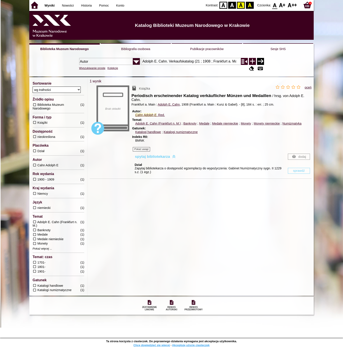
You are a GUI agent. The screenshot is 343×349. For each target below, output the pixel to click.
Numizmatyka (291, 123)
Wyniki (50, 5)
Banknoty (189, 123)
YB (241, 5)
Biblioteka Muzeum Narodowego (64, 49)
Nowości (68, 5)
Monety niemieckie (267, 123)
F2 (292, 5)
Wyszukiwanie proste (92, 68)
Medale (204, 123)
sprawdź (299, 170)
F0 (275, 5)
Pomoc (104, 5)
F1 (282, 5)
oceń (308, 87)
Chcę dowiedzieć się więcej (151, 345)
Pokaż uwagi (141, 149)
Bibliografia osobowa (135, 49)
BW (232, 5)
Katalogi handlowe (148, 132)
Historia (86, 5)
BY (249, 5)
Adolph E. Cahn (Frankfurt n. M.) (158, 123)
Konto (120, 5)
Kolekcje (112, 68)
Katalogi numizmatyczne (181, 132)
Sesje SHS (278, 49)
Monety (246, 123)
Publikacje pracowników (207, 49)
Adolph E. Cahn (169, 104)
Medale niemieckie (225, 123)
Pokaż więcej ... (42, 248)
